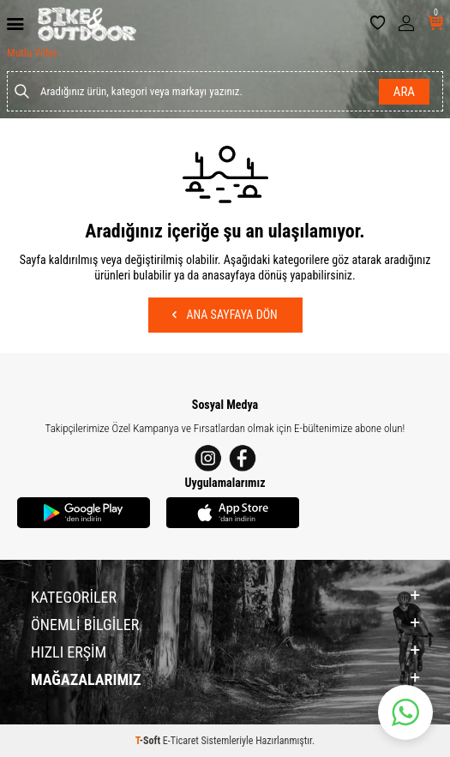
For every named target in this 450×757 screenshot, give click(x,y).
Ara (404, 91)
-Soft (149, 741)
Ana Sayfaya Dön (224, 314)
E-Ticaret (181, 741)
